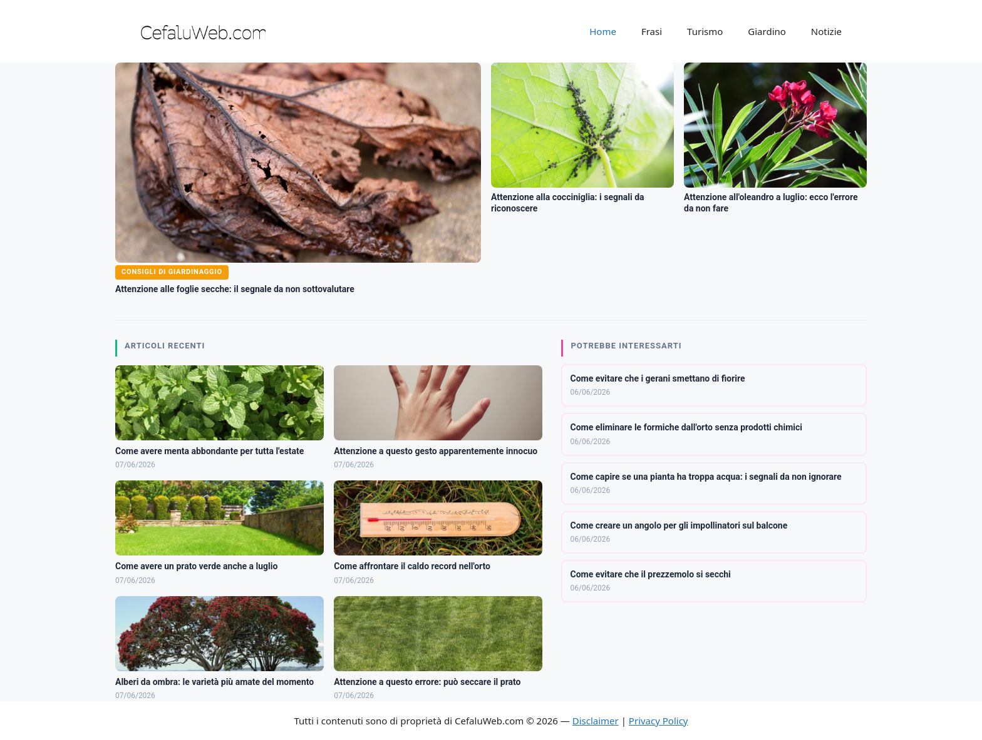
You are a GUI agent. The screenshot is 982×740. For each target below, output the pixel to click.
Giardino (767, 31)
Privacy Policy (658, 720)
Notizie (826, 31)
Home (602, 31)
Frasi (651, 31)
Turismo (705, 31)
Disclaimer (595, 720)
